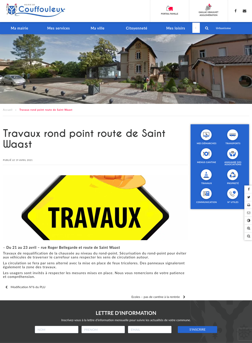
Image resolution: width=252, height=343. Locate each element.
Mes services (58, 28)
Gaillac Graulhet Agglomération (208, 14)
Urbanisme (223, 28)
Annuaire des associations (232, 164)
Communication (206, 203)
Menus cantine (206, 163)
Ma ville (98, 28)
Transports (232, 144)
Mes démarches (206, 144)
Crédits (100, 338)
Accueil (7, 110)
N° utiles (232, 203)
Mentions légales (76, 338)
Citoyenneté (136, 28)
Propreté (233, 184)
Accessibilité (146, 338)
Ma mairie (19, 28)
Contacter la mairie (174, 338)
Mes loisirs (175, 28)
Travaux (206, 184)
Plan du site (121, 338)
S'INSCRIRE (197, 320)
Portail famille (169, 13)
